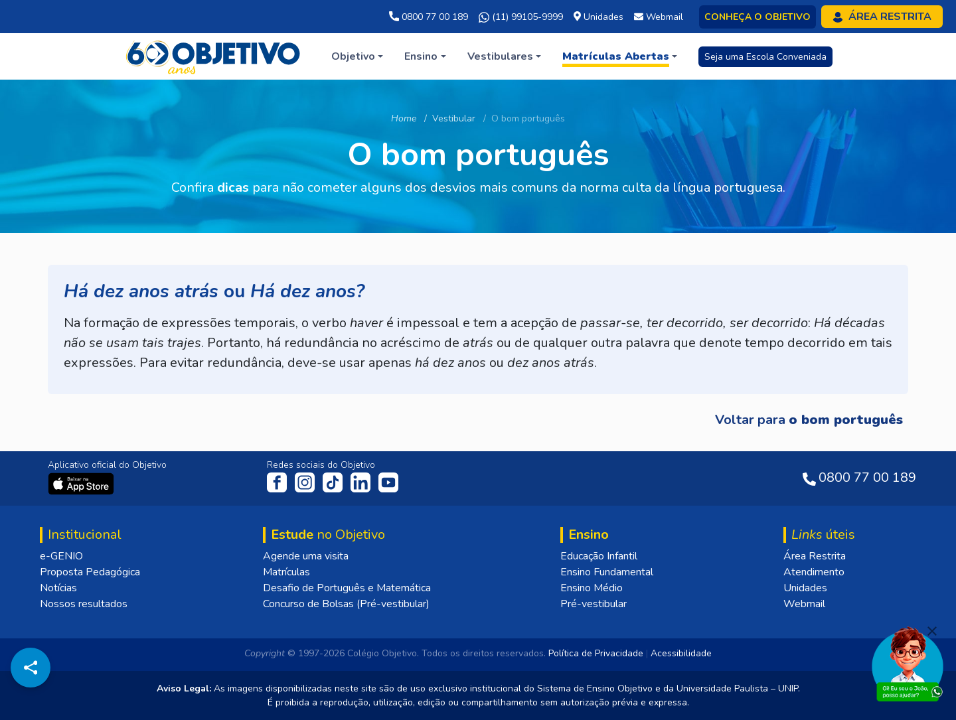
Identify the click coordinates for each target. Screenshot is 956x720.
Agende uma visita (306, 556)
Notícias (58, 588)
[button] (357, 56)
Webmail (804, 604)
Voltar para (809, 420)
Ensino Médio (591, 588)
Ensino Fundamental (606, 572)
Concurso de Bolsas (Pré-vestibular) (346, 604)
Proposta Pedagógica (90, 572)
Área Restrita (814, 556)
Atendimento (813, 572)
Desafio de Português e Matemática (347, 588)
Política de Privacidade (595, 653)
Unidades (805, 588)
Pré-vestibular (593, 604)
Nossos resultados (83, 604)
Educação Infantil (598, 556)
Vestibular (453, 118)
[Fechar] (932, 631)
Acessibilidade (681, 653)
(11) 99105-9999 (521, 17)
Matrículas (286, 572)
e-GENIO (61, 556)
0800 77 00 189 (428, 17)
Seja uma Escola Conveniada (765, 56)
